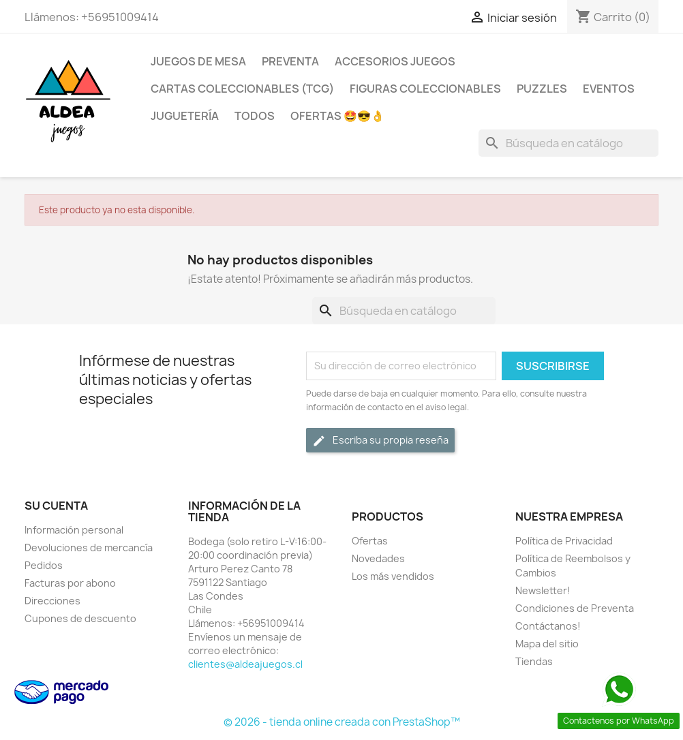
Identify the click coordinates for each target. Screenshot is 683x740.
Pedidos (44, 565)
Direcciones (52, 600)
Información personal (74, 529)
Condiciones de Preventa (574, 608)
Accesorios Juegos (395, 61)
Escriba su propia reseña (380, 440)
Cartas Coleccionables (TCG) (242, 88)
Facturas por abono (70, 582)
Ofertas (370, 540)
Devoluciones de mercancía (89, 547)
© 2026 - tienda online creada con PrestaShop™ (342, 722)
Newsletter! (543, 590)
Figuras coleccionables (425, 88)
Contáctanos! (548, 625)
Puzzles (542, 88)
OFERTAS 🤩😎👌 (337, 115)
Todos (254, 115)
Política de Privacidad (564, 540)
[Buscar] (568, 143)
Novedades (378, 558)
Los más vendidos (393, 576)
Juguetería (185, 115)
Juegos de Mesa (198, 61)
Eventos (609, 88)
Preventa (290, 61)
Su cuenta (56, 505)
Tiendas (534, 661)
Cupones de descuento (80, 618)
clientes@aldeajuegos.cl (245, 664)
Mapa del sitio (547, 643)
